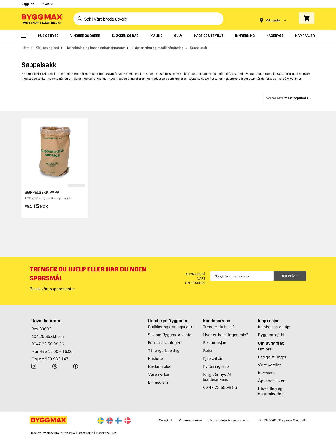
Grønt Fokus (85, 433)
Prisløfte (155, 358)
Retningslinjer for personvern (228, 420)
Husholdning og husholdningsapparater (95, 48)
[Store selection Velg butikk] (273, 20)
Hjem (25, 48)
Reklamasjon (214, 342)
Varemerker (159, 374)
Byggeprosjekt (271, 334)
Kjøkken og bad (47, 48)
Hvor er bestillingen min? (225, 334)
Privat (44, 4)
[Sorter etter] (288, 98)
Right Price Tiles (106, 433)
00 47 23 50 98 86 (220, 387)
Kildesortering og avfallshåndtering (157, 48)
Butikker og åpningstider (170, 326)
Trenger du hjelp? (219, 326)
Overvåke (289, 276)
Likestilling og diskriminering (271, 391)
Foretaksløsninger (164, 342)
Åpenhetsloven (271, 380)
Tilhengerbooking (164, 350)
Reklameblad (160, 366)
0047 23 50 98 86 (48, 343)
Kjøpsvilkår (213, 358)
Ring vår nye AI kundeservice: (217, 377)
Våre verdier (269, 364)
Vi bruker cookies (190, 420)
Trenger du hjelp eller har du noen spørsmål (88, 273)
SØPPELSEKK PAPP (42, 192)
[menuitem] (23, 36)
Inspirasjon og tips (274, 326)
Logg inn (28, 4)
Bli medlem (158, 382)
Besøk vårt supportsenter (52, 288)
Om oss (265, 349)
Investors (266, 372)
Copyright (165, 420)
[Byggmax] (42, 18)
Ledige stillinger (272, 356)
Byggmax (69, 433)
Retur (208, 350)
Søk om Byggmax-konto (169, 334)
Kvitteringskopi (216, 366)
